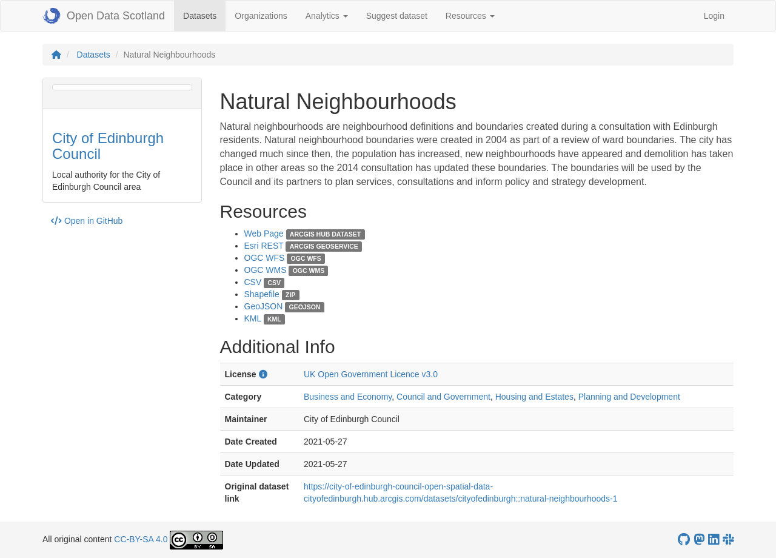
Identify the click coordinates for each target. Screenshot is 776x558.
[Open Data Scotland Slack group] (728, 539)
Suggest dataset (396, 16)
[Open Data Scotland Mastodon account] (699, 539)
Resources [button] (470, 16)
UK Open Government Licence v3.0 (371, 374)
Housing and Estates (534, 397)
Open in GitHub (86, 221)
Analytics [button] (327, 16)
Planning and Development (629, 397)
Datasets (204, 15)
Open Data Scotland (103, 16)
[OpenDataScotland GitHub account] (684, 539)
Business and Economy (348, 397)
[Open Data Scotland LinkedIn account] (713, 539)
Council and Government (443, 397)
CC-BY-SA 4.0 (140, 539)
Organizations (261, 16)
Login (714, 16)
